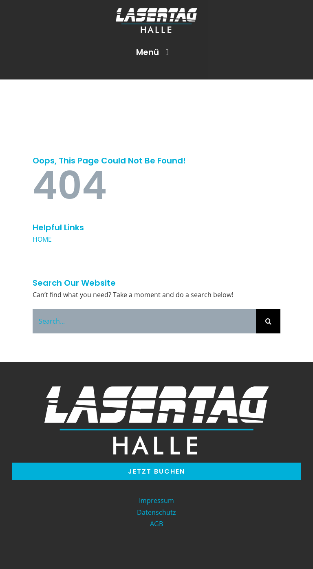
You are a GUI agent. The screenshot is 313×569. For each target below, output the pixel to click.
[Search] (268, 321)
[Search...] (144, 321)
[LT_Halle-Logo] (156, 10)
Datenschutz (156, 512)
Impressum (156, 500)
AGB (156, 523)
